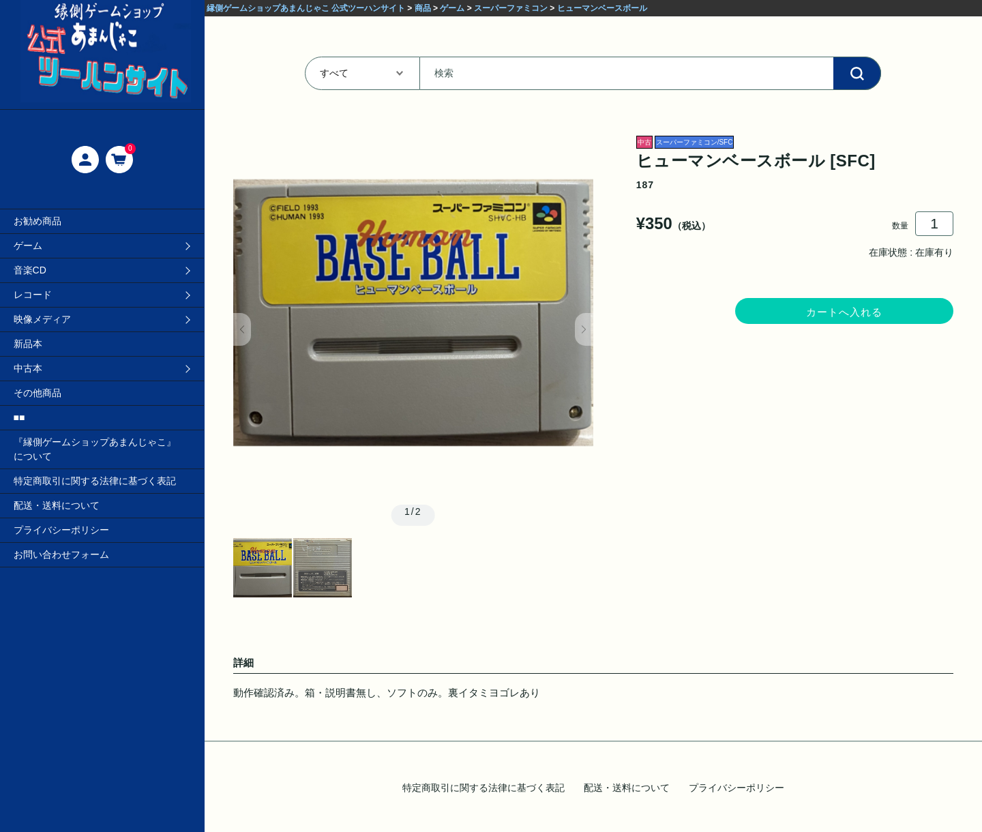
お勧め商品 (37, 221)
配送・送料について (57, 505)
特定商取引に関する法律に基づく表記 (95, 480)
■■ (19, 417)
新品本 (28, 343)
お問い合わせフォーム (61, 554)
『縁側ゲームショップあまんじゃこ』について (95, 449)
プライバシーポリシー (61, 529)
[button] (242, 329)
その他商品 (37, 392)
